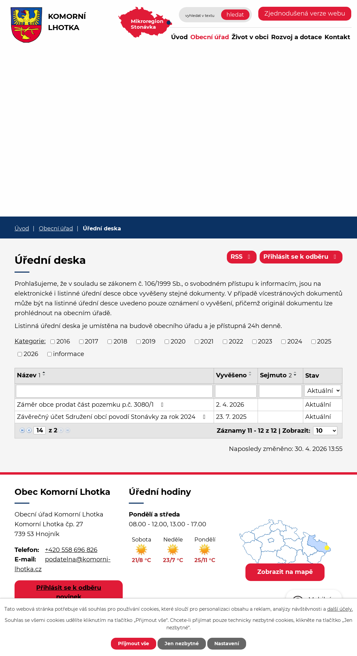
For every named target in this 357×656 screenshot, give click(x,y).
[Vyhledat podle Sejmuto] (280, 391)
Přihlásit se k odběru (301, 256)
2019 (149, 341)
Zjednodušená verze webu (304, 13)
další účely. (340, 609)
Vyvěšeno (231, 375)
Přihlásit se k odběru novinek (68, 592)
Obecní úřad (209, 37)
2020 (178, 341)
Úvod (179, 37)
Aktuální (318, 404)
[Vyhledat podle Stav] (322, 391)
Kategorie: (30, 341)
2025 (324, 341)
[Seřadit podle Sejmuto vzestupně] (295, 372)
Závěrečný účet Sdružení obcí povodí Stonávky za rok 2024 (112, 417)
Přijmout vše (133, 643)
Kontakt (337, 37)
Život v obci (250, 37)
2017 (91, 341)
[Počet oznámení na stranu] (325, 430)
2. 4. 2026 (230, 404)
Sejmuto (276, 375)
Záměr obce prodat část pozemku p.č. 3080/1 (91, 404)
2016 (63, 341)
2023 (265, 341)
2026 (31, 354)
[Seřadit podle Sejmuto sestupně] (295, 375)
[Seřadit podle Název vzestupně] (44, 372)
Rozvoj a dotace (296, 37)
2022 (236, 341)
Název (29, 375)
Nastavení (226, 643)
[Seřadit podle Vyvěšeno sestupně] (250, 375)
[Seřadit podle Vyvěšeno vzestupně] (250, 372)
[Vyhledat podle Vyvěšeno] (236, 391)
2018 (120, 341)
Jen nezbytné (182, 643)
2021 (207, 341)
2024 (294, 341)
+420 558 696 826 (71, 549)
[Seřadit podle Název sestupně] (44, 375)
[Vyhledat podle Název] (114, 391)
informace (68, 354)
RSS (242, 256)
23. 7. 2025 (231, 417)
